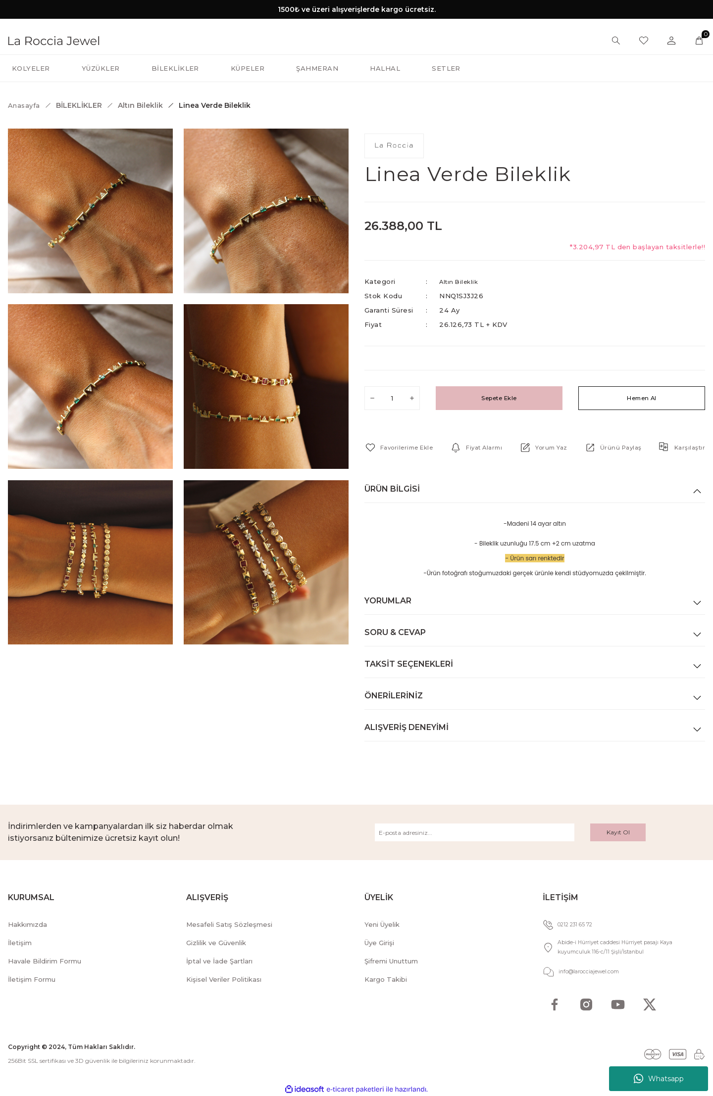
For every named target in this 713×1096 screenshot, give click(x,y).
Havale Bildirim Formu (44, 961)
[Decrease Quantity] (372, 398)
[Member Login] (671, 41)
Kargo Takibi (385, 979)
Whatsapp (659, 1078)
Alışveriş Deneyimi (406, 727)
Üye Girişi (379, 943)
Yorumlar (387, 600)
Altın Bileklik (461, 281)
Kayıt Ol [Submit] (618, 832)
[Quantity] (392, 398)
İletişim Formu (31, 979)
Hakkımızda (27, 924)
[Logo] (54, 40)
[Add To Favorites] (403, 448)
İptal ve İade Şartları (219, 961)
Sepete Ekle (499, 398)
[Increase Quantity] (412, 398)
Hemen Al (642, 398)
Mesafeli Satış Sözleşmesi (229, 924)
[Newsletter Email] (474, 832)
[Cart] (699, 41)
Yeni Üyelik (382, 924)
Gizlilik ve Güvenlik (216, 943)
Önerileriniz (393, 695)
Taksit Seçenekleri (408, 664)
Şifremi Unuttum (391, 961)
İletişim (20, 943)
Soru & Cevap (395, 632)
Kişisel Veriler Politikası (223, 979)
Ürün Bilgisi (392, 489)
